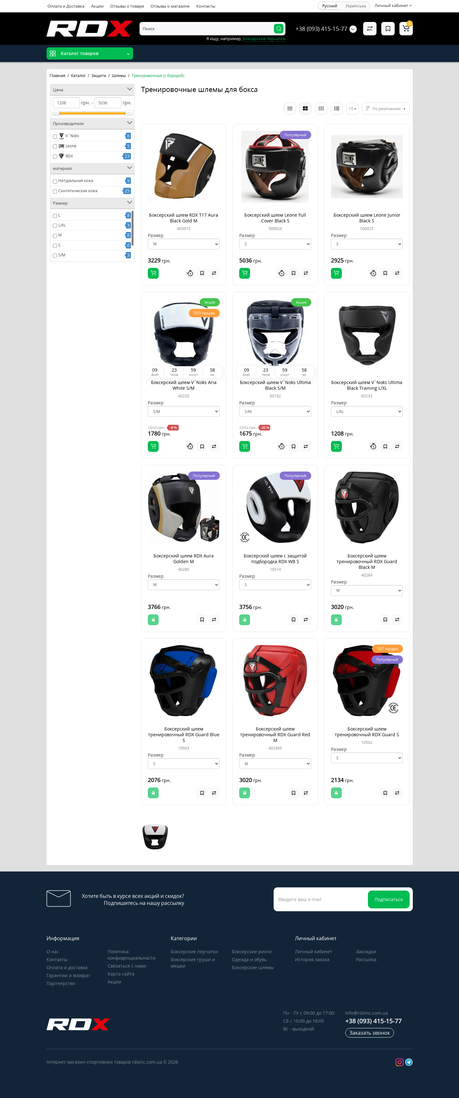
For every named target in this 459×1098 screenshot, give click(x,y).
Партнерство (61, 983)
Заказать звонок (369, 1032)
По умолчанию (386, 108)
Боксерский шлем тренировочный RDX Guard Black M (367, 561)
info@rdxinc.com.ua (366, 1013)
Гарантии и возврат (68, 975)
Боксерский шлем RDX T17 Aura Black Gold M (183, 218)
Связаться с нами (127, 966)
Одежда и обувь (249, 959)
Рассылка (366, 959)
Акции (97, 6)
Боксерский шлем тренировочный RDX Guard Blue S (183, 734)
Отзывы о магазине (170, 6)
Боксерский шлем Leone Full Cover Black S (275, 218)
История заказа (312, 959)
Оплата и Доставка (65, 6)
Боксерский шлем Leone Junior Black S (366, 218)
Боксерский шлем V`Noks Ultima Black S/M (275, 385)
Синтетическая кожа (77, 190)
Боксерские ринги (252, 951)
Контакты (205, 6)
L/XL (62, 225)
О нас (53, 951)
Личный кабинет (313, 951)
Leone (67, 146)
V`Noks (68, 136)
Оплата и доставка (67, 967)
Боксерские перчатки (264, 38)
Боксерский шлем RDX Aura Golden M (184, 558)
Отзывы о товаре (127, 6)
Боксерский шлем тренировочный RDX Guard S (367, 732)
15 (351, 108)
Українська (356, 6)
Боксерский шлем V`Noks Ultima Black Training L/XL (366, 385)
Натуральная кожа (75, 180)
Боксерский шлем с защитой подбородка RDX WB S (275, 558)
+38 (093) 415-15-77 (321, 28)
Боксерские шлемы (253, 967)
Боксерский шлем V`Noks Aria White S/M (184, 385)
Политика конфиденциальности (131, 954)
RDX (65, 156)
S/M (61, 255)
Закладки (366, 951)
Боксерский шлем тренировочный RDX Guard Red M (275, 734)
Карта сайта (121, 974)
